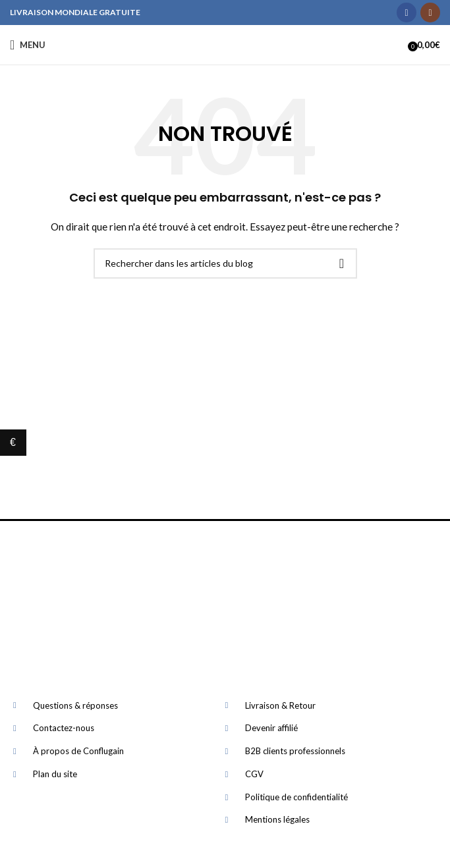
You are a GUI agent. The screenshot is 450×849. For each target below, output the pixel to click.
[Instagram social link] (430, 12)
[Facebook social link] (406, 12)
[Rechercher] (225, 263)
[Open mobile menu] (27, 45)
